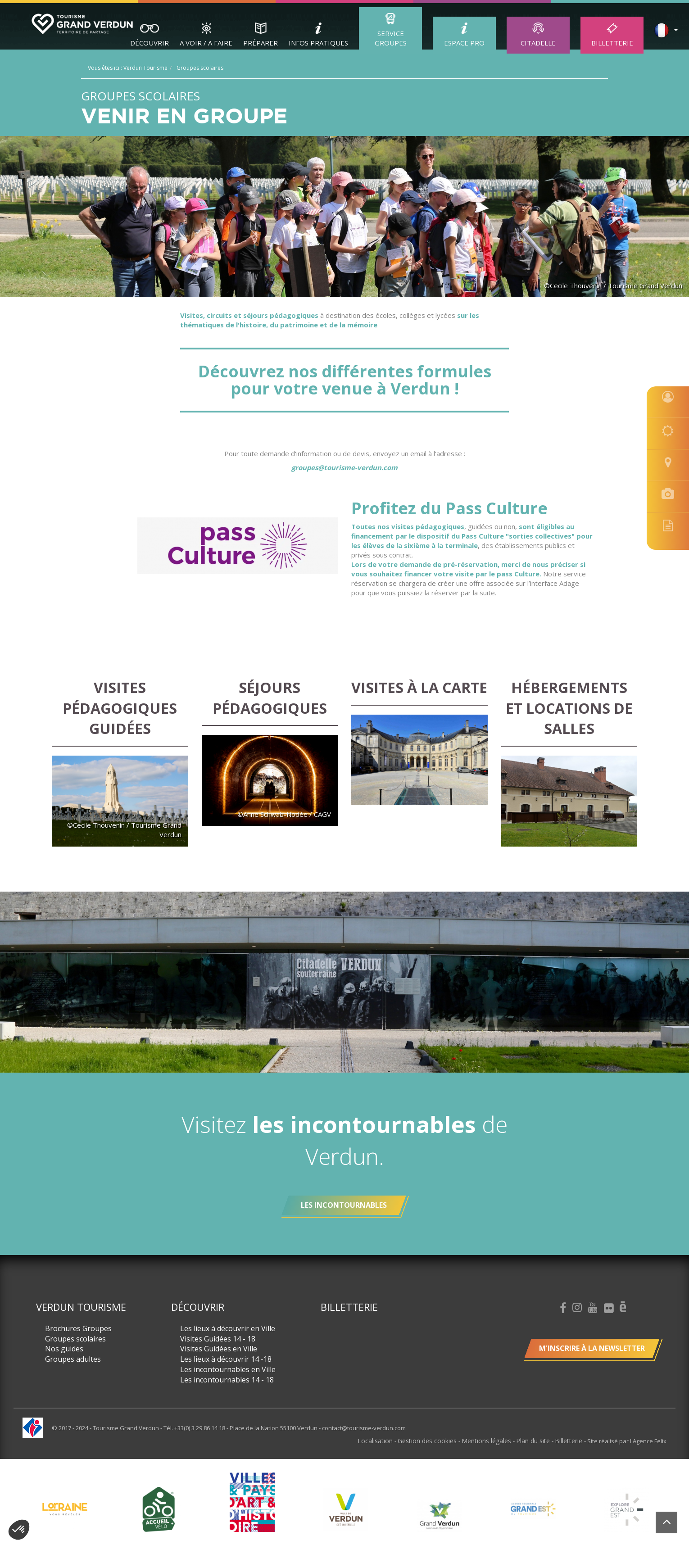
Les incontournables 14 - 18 (227, 1380)
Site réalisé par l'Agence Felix (626, 1440)
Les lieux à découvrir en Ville (227, 1328)
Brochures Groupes (78, 1328)
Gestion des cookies (437, 1440)
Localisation (389, 1440)
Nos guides (64, 1349)
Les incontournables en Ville (228, 1369)
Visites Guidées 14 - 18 (217, 1339)
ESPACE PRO (464, 42)
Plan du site (537, 1440)
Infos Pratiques (318, 42)
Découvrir (149, 42)
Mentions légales (493, 1440)
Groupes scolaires (75, 1339)
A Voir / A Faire (206, 42)
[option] (346, 1508)
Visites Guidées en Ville (218, 1349)
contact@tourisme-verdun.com (364, 1428)
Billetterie (612, 42)
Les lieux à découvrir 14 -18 (226, 1359)
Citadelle (538, 42)
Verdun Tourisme (81, 1307)
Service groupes (391, 38)
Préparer (260, 42)
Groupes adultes (73, 1359)
